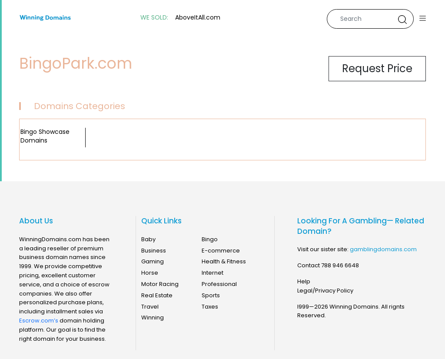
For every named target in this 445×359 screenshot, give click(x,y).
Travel (150, 306)
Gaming (152, 261)
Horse (149, 273)
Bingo (210, 239)
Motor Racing (160, 284)
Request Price (377, 68)
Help (303, 281)
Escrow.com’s (38, 320)
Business (153, 250)
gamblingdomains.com (383, 249)
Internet (212, 273)
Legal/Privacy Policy (325, 290)
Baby (148, 239)
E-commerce (221, 250)
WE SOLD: (154, 17)
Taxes (210, 306)
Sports (211, 295)
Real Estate (157, 295)
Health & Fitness (224, 261)
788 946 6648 (340, 265)
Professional (219, 284)
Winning (152, 317)
